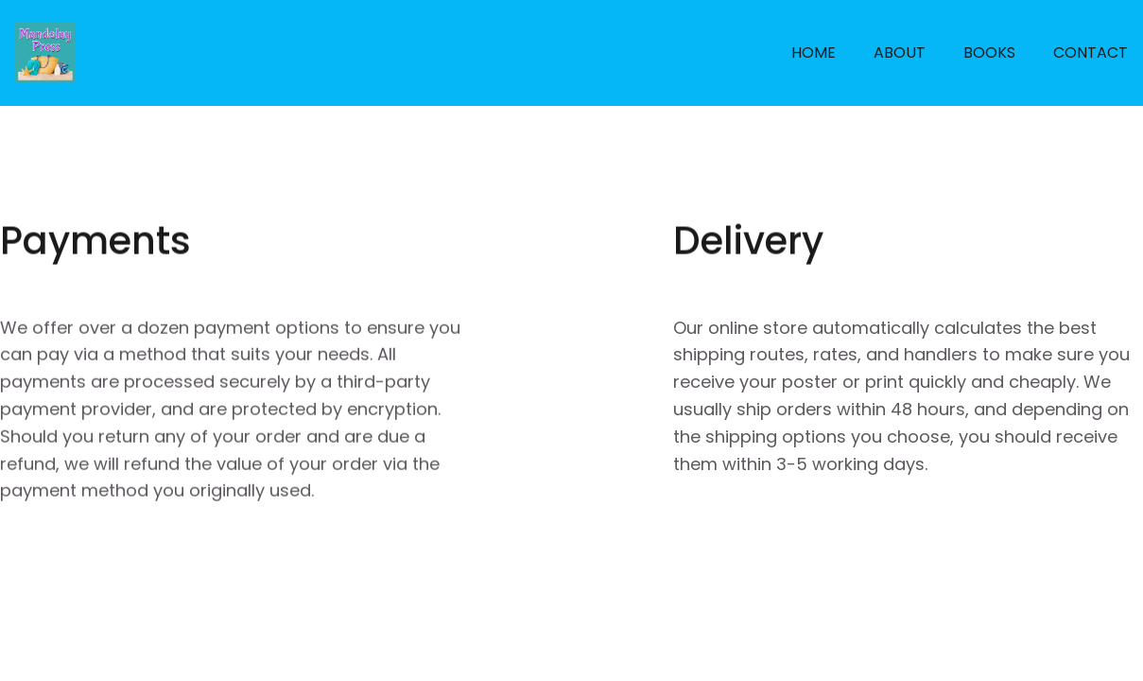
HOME (813, 52)
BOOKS (989, 52)
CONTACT (1090, 52)
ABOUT (900, 52)
